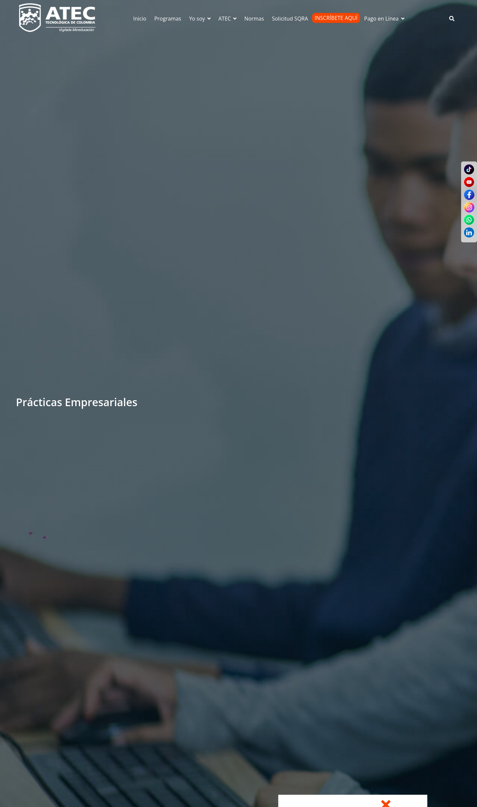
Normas (254, 18)
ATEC (228, 18)
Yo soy (200, 18)
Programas (167, 18)
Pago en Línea (384, 18)
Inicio (139, 18)
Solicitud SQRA (290, 18)
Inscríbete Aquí (336, 18)
